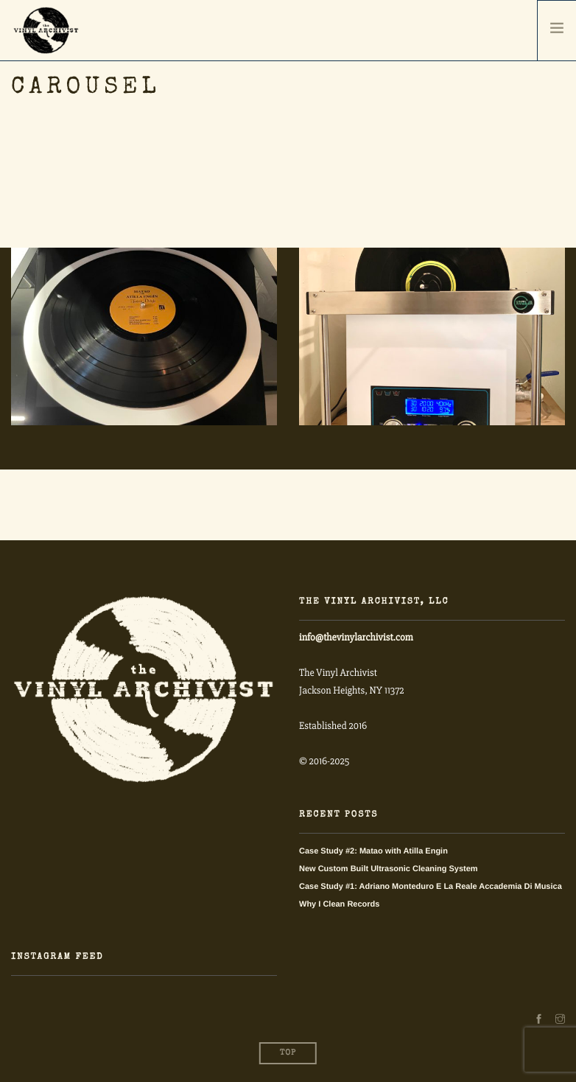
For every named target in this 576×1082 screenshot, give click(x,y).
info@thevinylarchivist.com (356, 638)
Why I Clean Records (339, 904)
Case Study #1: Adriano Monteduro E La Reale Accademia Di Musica (430, 886)
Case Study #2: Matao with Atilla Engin (373, 851)
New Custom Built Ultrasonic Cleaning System (388, 869)
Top (288, 1054)
